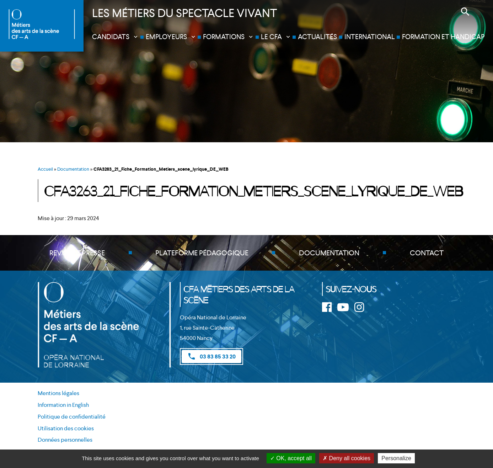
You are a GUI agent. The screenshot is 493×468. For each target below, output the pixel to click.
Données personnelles (65, 439)
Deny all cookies (346, 458)
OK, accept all (291, 458)
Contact (427, 252)
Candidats (110, 36)
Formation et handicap (443, 36)
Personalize (396, 458)
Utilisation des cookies (66, 428)
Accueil (45, 169)
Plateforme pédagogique (201, 252)
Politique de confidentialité (72, 416)
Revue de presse (77, 252)
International (369, 36)
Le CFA (271, 36)
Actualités (317, 36)
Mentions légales (58, 393)
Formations (224, 36)
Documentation (73, 169)
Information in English (63, 405)
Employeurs (166, 36)
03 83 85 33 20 (211, 356)
